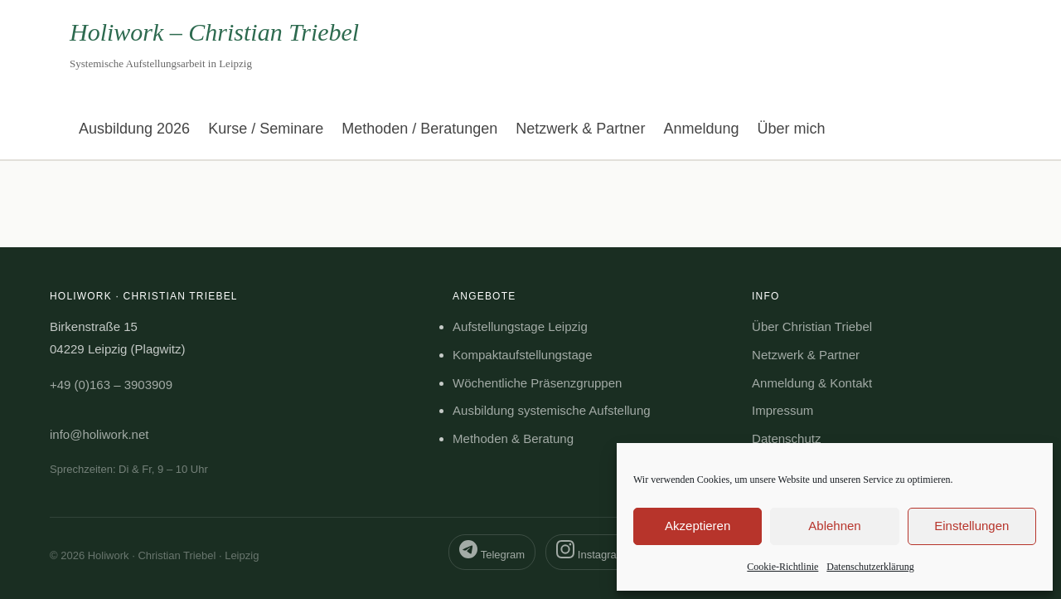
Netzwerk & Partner (580, 128)
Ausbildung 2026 (134, 128)
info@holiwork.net (99, 434)
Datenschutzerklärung (869, 566)
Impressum (782, 410)
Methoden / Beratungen (419, 128)
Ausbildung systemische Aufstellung (551, 410)
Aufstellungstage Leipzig (520, 326)
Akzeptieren (697, 526)
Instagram (590, 550)
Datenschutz (786, 438)
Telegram (492, 550)
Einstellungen (971, 526)
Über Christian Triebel (812, 326)
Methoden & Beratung (513, 438)
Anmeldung (701, 128)
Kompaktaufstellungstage (522, 355)
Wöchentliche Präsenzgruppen (537, 383)
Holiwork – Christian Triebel (214, 32)
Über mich (791, 128)
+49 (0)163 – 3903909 (111, 384)
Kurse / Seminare (265, 128)
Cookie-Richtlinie (782, 566)
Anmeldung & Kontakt (812, 383)
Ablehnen (834, 526)
